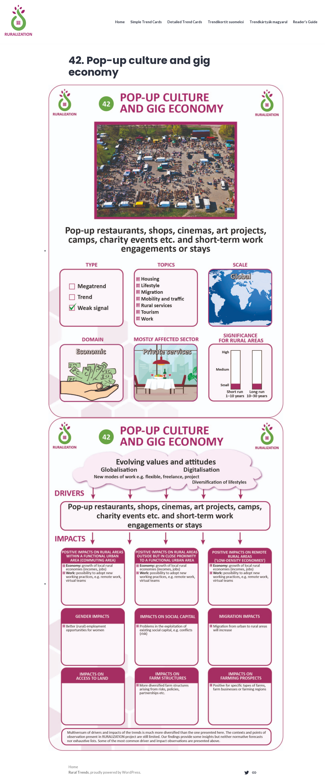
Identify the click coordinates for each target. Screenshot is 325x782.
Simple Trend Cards (141, 24)
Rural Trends (79, 772)
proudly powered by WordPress (115, 772)
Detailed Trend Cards (180, 24)
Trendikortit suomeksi (222, 24)
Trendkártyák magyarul (265, 24)
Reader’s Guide (303, 24)
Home (115, 24)
